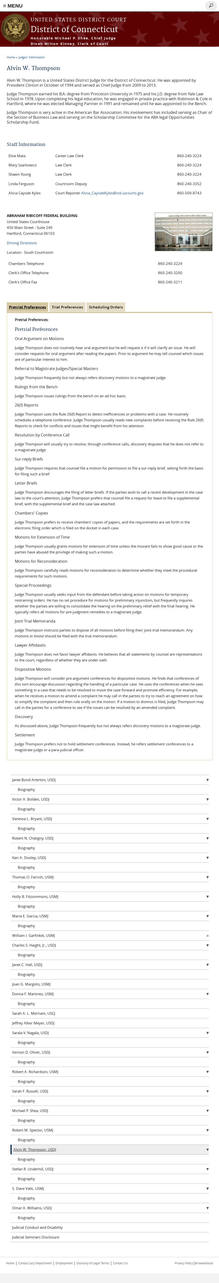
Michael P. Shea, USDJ (30, 1110)
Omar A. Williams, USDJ (32, 1207)
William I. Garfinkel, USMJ (33, 935)
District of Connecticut (74, 30)
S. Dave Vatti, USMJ (28, 1188)
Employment (64, 1263)
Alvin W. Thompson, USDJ (34, 1149)
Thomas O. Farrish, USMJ (33, 877)
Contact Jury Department (35, 1263)
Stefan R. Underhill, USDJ (32, 1168)
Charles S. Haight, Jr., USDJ (34, 945)
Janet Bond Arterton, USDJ (34, 779)
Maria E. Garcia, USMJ (30, 915)
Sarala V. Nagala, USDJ (30, 1032)
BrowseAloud (204, 1263)
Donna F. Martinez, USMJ (33, 993)
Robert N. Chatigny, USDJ (32, 838)
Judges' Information (31, 57)
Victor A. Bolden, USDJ (30, 799)
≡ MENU (13, 6)
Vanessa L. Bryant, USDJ (32, 818)
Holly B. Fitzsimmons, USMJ (35, 896)
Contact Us (120, 1263)
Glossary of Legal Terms (93, 1263)
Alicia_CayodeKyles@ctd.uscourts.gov (112, 192)
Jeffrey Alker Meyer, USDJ (33, 1023)
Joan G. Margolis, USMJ (31, 984)
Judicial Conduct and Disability (37, 1227)
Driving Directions (22, 242)
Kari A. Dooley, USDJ (29, 857)
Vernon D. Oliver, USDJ (31, 1052)
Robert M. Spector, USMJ (32, 1130)
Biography (26, 789)
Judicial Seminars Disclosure (35, 1237)
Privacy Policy (184, 1263)
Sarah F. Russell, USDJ (30, 1091)
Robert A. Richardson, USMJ (35, 1071)
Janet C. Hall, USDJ (27, 964)
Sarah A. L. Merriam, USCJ (33, 1013)
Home (11, 57)
